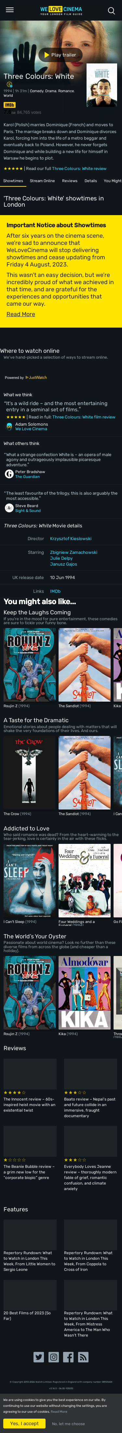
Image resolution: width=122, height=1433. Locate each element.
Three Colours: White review (79, 168)
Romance (66, 91)
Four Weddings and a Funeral (77, 923)
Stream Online (48, 181)
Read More (59, 1412)
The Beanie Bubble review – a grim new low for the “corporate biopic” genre (29, 1172)
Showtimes (15, 181)
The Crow (12, 813)
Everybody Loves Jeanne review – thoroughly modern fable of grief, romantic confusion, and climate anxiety (90, 1177)
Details (103, 181)
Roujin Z (11, 706)
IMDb (55, 591)
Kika (118, 706)
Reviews (79, 181)
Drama (50, 91)
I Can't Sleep (14, 921)
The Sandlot (69, 706)
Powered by (26, 378)
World (8, 95)
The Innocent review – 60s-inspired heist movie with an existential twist (29, 1105)
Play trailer (57, 55)
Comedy (36, 91)
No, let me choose (68, 1424)
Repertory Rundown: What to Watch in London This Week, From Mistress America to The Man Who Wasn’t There (88, 1324)
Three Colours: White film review (83, 417)
